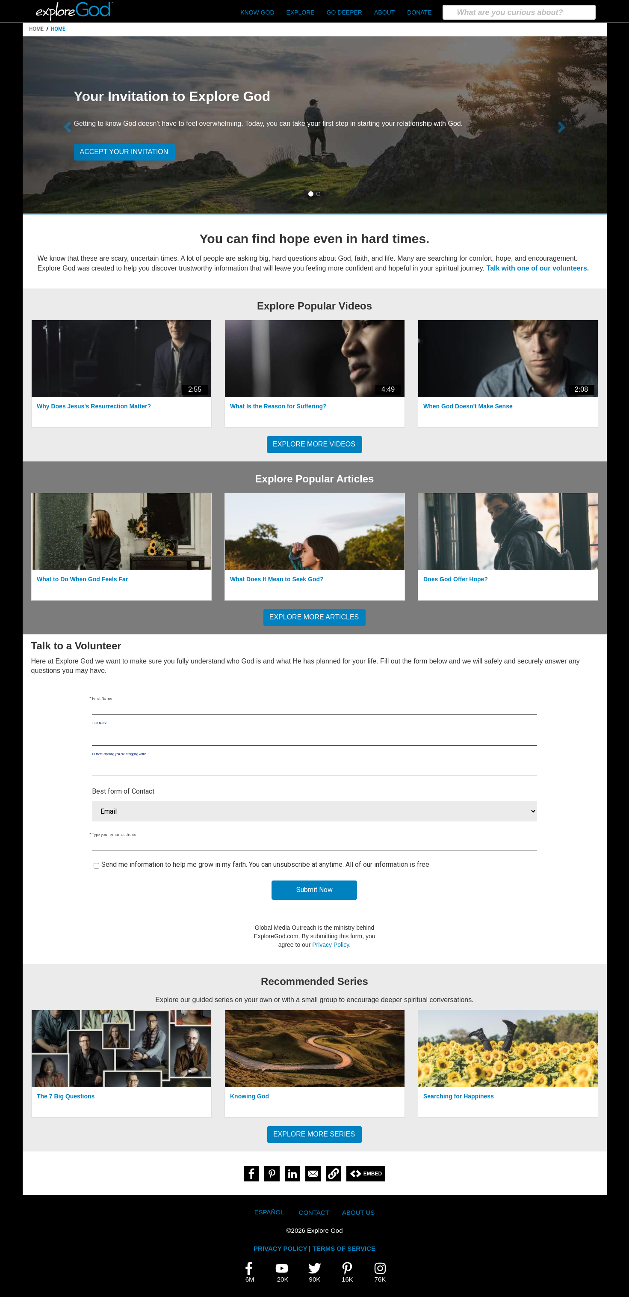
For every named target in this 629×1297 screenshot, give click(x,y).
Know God (257, 12)
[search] (519, 12)
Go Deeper (344, 12)
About (384, 12)
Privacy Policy (330, 944)
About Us (358, 1212)
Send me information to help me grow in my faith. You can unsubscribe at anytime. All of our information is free (265, 865)
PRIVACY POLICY (280, 1248)
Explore (300, 12)
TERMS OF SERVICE (344, 1248)
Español (269, 1212)
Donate (419, 12)
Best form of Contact (123, 791)
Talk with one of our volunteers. (538, 268)
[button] (66, 124)
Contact (314, 1212)
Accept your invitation (124, 151)
